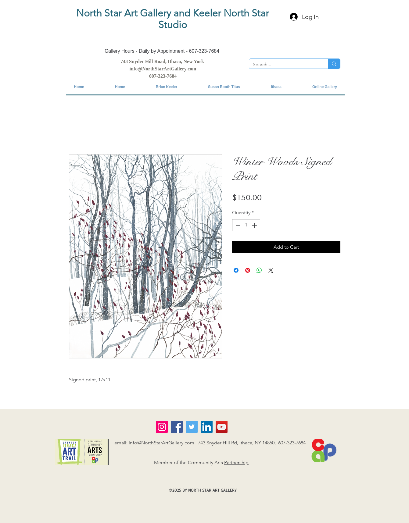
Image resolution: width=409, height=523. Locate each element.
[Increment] (255, 225)
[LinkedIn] (207, 427)
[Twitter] (192, 427)
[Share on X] (270, 270)
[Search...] (284, 64)
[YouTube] (222, 427)
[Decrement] (237, 225)
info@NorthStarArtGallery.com (162, 443)
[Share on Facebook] (236, 270)
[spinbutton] (246, 225)
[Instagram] (162, 427)
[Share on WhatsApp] (259, 270)
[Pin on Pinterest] (247, 270)
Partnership (236, 462)
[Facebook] (177, 427)
